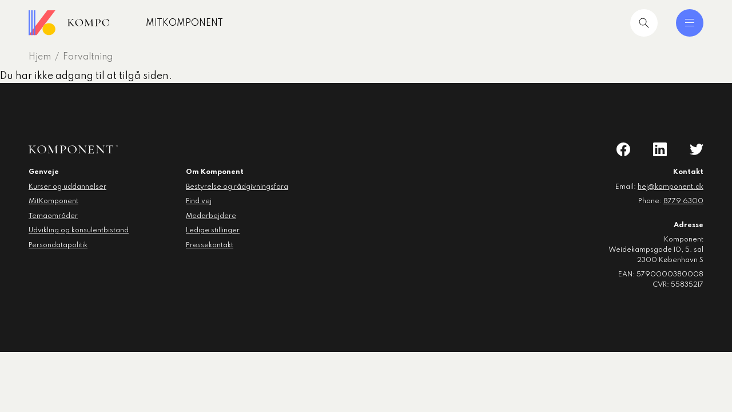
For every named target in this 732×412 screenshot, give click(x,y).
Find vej (199, 201)
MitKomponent (221, 23)
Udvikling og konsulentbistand (79, 230)
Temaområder (53, 216)
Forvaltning (88, 57)
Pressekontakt (209, 245)
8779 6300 (683, 201)
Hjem (40, 57)
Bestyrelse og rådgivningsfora (237, 187)
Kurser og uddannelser (67, 187)
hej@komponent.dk (670, 187)
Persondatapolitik (58, 245)
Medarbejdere (211, 216)
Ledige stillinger (213, 230)
